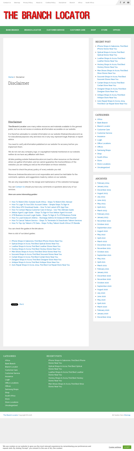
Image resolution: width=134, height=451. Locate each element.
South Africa (90, 2)
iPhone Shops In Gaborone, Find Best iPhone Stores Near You (37, 241)
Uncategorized (103, 167)
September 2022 (104, 228)
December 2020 (104, 276)
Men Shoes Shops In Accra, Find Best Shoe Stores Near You (36, 252)
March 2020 (102, 307)
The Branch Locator (10, 415)
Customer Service (56, 30)
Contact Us (7, 2)
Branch (72, 2)
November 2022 (104, 221)
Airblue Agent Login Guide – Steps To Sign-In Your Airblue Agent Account (42, 212)
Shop (93, 30)
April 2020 (101, 303)
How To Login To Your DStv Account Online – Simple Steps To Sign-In (40, 204)
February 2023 (103, 214)
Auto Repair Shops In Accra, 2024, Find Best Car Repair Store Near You (41, 265)
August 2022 (102, 231)
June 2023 (101, 200)
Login (99, 140)
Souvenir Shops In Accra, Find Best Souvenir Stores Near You (37, 254)
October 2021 (103, 252)
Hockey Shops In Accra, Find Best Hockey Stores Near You (36, 249)
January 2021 (102, 272)
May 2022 (101, 235)
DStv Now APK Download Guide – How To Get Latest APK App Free (40, 207)
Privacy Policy (28, 2)
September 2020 (104, 286)
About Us (39, 2)
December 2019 (104, 317)
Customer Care (77, 30)
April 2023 (101, 207)
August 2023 (102, 193)
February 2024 (103, 183)
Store (104, 30)
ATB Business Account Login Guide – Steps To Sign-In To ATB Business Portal (44, 215)
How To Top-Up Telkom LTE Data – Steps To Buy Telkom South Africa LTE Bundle (46, 223)
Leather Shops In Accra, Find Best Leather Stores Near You (36, 246)
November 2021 (104, 248)
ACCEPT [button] (127, 447)
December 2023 (104, 190)
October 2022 (103, 224)
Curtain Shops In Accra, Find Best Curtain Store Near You (35, 257)
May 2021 (101, 259)
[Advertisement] (46, 59)
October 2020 (103, 283)
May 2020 (101, 300)
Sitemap (17, 2)
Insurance (101, 136)
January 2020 (102, 314)
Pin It (22, 304)
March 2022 (102, 241)
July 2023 (101, 197)
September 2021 (104, 255)
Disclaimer (62, 2)
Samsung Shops (104, 150)
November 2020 (104, 279)
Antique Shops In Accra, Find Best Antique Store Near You (35, 262)
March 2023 (102, 210)
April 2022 (101, 238)
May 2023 (101, 204)
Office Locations (104, 143)
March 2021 (102, 265)
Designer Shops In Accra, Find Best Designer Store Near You (36, 260)
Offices (116, 30)
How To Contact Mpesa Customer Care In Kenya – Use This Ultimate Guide (43, 210)
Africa (80, 2)
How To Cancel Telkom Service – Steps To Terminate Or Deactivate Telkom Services (47, 220)
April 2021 (101, 262)
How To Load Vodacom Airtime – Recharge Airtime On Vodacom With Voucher (44, 218)
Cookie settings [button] (115, 447)
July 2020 (101, 293)
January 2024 (102, 186)
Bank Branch (12, 30)
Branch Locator (32, 30)
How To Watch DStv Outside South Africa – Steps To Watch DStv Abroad (42, 202)
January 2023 (102, 217)
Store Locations (104, 164)
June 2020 (101, 296)
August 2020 (102, 290)
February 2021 (103, 269)
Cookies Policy (51, 2)
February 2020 (103, 310)
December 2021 (104, 245)
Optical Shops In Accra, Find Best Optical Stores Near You (35, 244)
